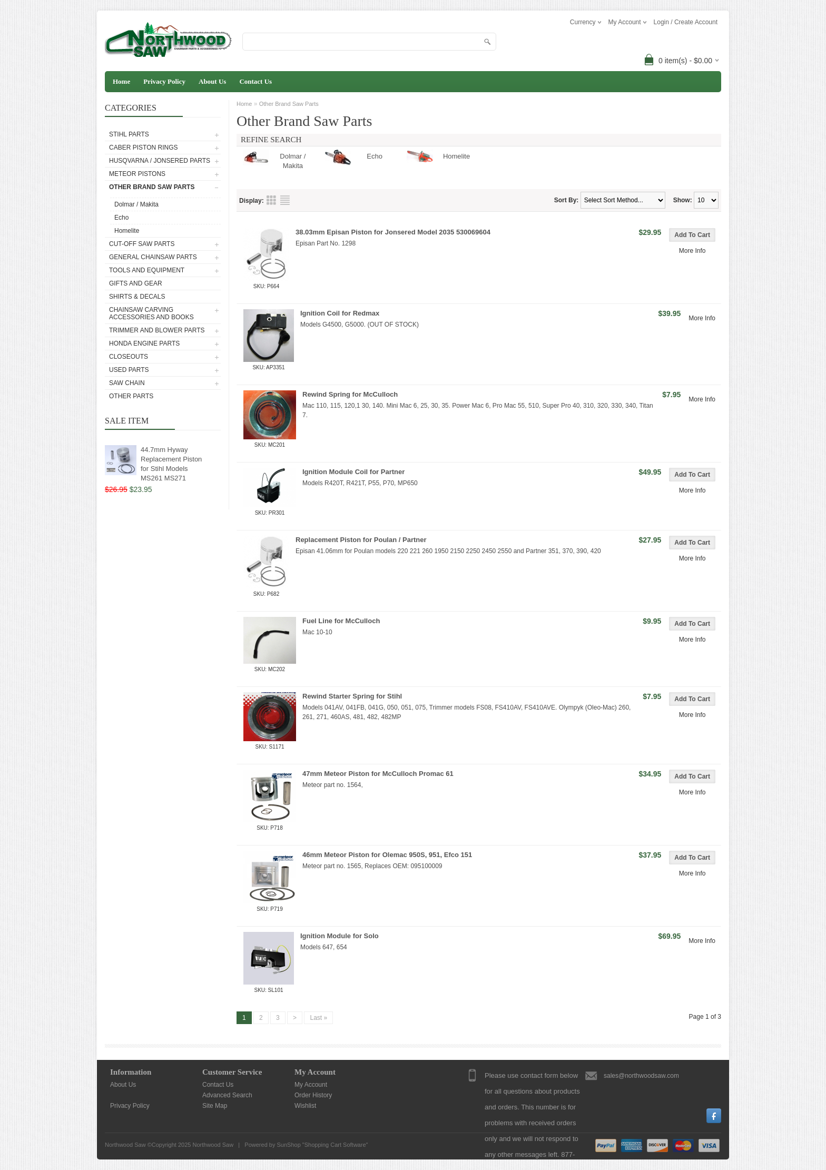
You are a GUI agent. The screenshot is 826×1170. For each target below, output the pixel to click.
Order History (313, 1095)
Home (121, 81)
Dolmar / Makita (136, 204)
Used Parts (129, 369)
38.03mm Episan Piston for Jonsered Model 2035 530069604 (393, 232)
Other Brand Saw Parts (151, 187)
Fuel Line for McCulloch (341, 621)
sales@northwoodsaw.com (641, 1075)
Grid (271, 200)
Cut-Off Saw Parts (141, 244)
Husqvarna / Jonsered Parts (159, 160)
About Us (212, 81)
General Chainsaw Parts (153, 257)
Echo (121, 217)
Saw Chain (127, 383)
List (285, 200)
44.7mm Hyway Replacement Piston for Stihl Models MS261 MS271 (171, 464)
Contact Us (255, 81)
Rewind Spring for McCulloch (350, 394)
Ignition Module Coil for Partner (353, 472)
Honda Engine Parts (144, 343)
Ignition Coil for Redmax (339, 313)
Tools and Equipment (146, 270)
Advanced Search (227, 1095)
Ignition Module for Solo (339, 936)
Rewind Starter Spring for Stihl (352, 696)
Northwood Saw (212, 1145)
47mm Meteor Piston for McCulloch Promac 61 (378, 774)
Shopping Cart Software (335, 1145)
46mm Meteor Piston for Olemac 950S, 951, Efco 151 (387, 855)
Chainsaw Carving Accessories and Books (151, 313)
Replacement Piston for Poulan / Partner (361, 540)
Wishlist (305, 1105)
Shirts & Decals (137, 296)
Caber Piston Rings (143, 147)
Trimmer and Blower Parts (157, 330)
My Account (310, 1084)
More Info (692, 250)
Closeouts (128, 356)
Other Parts (131, 396)
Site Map (214, 1105)
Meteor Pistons (137, 174)
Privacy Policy (164, 81)
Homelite (126, 230)
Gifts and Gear (135, 283)
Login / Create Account (685, 22)
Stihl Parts (129, 134)
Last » (318, 1017)
